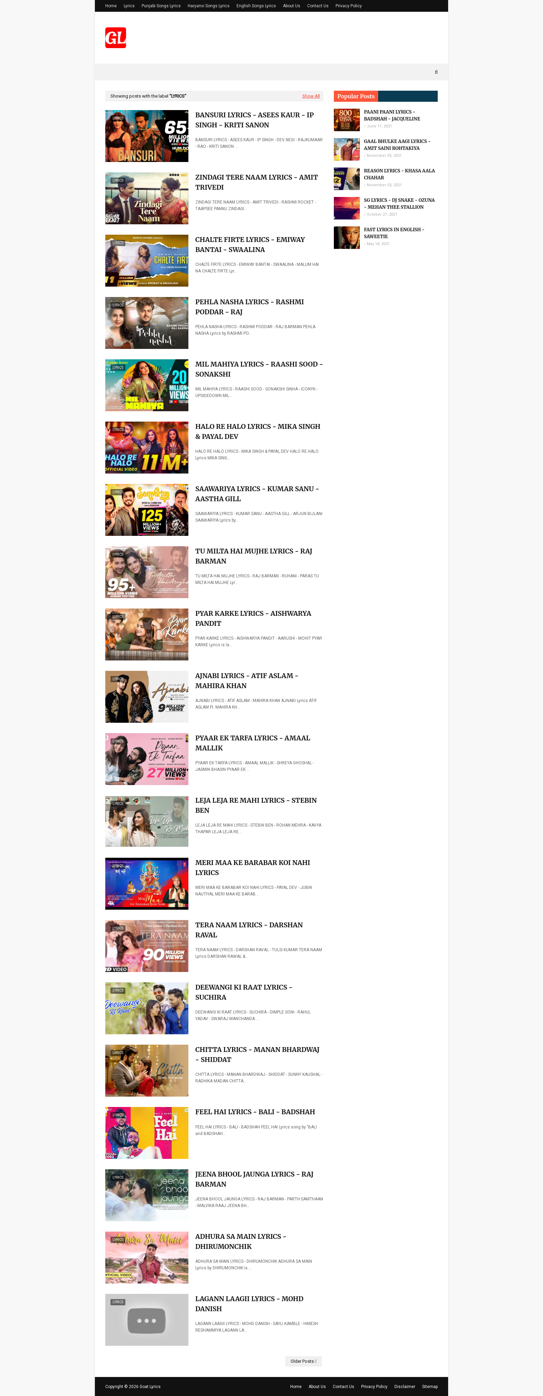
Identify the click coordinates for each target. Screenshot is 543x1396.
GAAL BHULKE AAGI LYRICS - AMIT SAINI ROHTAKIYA (397, 144)
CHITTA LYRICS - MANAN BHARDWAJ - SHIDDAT (257, 1054)
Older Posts (302, 1361)
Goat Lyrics (150, 1386)
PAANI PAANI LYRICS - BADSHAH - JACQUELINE (392, 115)
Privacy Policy (349, 5)
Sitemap (430, 1386)
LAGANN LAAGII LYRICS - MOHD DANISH (249, 1304)
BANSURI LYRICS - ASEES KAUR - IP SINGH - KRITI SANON (254, 120)
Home (111, 5)
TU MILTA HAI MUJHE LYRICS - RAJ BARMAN (253, 556)
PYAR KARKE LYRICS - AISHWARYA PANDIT (253, 618)
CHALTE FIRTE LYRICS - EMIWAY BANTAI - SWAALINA (250, 244)
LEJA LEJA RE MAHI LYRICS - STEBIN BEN (256, 805)
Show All (311, 96)
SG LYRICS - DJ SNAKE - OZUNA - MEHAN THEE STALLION (399, 203)
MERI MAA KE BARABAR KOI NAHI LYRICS (252, 867)
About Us (291, 5)
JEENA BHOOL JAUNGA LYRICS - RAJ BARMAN (254, 1179)
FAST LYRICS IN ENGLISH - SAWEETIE (394, 233)
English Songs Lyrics (256, 5)
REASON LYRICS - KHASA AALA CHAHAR (399, 174)
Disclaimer (404, 1386)
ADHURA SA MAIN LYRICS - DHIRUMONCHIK (240, 1241)
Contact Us (318, 5)
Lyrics (129, 5)
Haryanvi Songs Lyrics (209, 5)
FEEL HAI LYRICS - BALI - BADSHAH (255, 1112)
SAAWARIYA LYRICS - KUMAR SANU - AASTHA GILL (257, 494)
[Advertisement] (386, 363)
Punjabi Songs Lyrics (161, 5)
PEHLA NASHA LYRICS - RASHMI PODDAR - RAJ (249, 307)
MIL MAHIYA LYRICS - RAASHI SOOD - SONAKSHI (259, 369)
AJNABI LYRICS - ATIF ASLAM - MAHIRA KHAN (247, 681)
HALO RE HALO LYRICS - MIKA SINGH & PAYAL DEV (257, 431)
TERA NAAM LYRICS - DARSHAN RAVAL (249, 930)
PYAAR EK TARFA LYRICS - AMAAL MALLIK (252, 743)
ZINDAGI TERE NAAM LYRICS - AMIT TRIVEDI (256, 182)
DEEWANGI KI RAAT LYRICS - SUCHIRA (244, 992)
